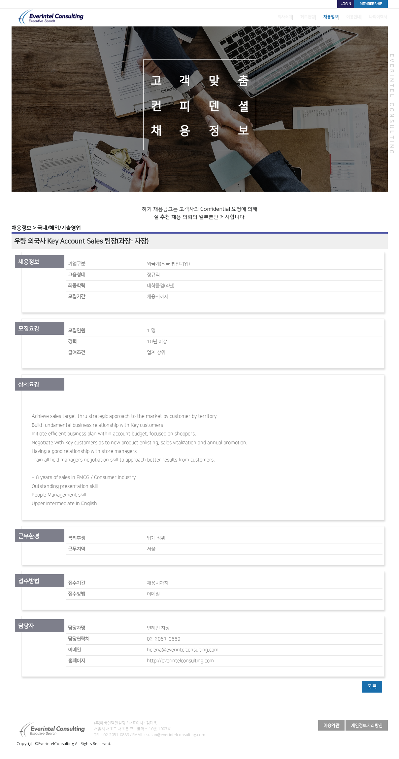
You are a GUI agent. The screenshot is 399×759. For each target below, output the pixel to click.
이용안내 (340, 17)
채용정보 (312, 17)
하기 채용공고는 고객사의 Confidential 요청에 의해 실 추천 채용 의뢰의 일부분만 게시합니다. (199, 212)
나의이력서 (371, 17)
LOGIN (336, 4)
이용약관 (331, 725)
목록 (372, 686)
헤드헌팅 (284, 17)
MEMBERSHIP (368, 4)
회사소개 (255, 17)
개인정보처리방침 (366, 725)
